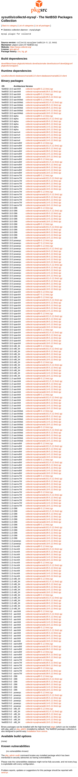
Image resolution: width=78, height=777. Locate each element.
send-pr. (4, 774)
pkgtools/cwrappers (9, 67)
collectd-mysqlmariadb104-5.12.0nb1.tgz (43, 253)
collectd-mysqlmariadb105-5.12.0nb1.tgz (43, 93)
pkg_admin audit (12, 757)
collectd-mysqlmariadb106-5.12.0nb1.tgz (43, 109)
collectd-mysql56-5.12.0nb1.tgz (39, 242)
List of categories (26, 26)
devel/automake (39, 65)
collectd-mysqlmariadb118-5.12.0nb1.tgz (43, 115)
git (26, 53)
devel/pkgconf (66, 65)
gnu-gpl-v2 (14, 51)
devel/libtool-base (9, 65)
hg (23, 53)
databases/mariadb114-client (28, 77)
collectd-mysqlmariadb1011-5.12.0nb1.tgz (44, 104)
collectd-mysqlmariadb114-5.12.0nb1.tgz (43, 112)
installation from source (37, 733)
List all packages (42, 26)
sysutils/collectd (8, 77)
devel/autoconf (53, 65)
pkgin (53, 728)
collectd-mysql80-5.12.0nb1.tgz (39, 90)
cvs (19, 53)
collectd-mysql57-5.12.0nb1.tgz (39, 244)
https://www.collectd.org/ (20, 48)
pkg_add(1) (21, 730)
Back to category (9, 26)
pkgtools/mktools (24, 65)
